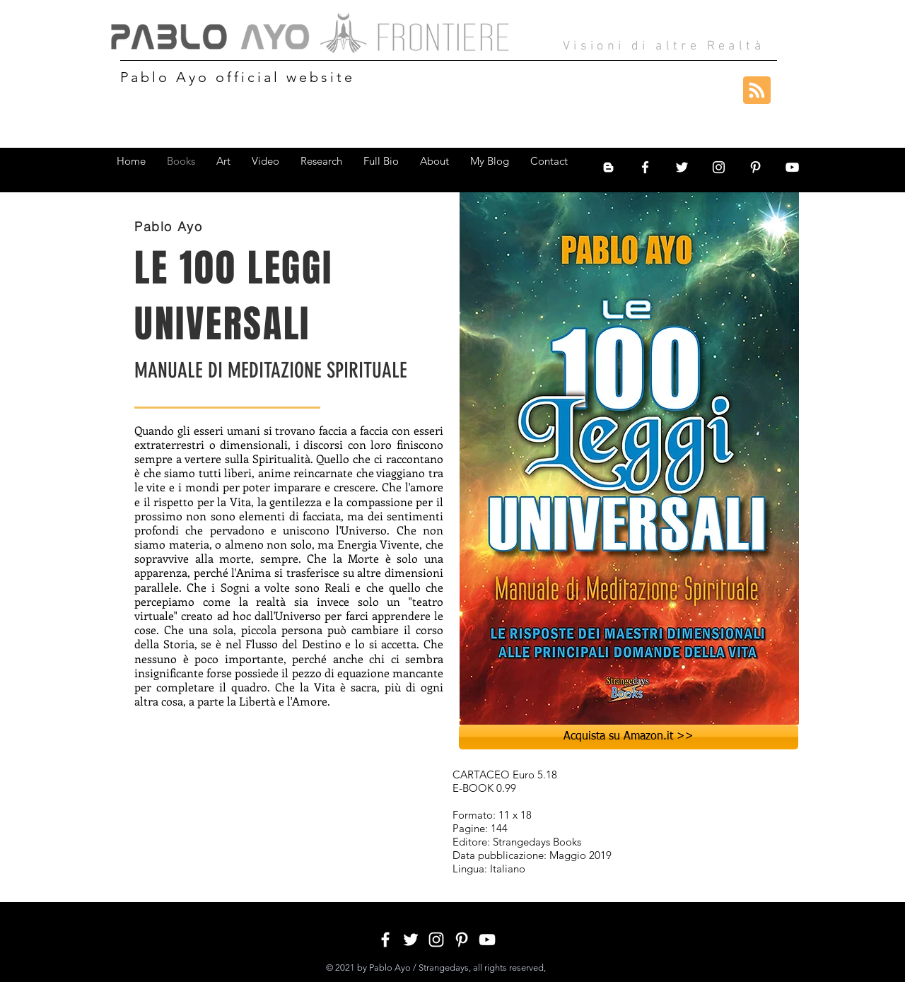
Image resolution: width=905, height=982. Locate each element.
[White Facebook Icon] (645, 167)
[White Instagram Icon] (719, 167)
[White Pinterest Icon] (755, 167)
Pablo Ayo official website (237, 77)
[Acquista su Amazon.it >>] (628, 737)
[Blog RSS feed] (757, 90)
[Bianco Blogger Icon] (608, 167)
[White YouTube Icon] (792, 167)
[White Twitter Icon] (682, 167)
